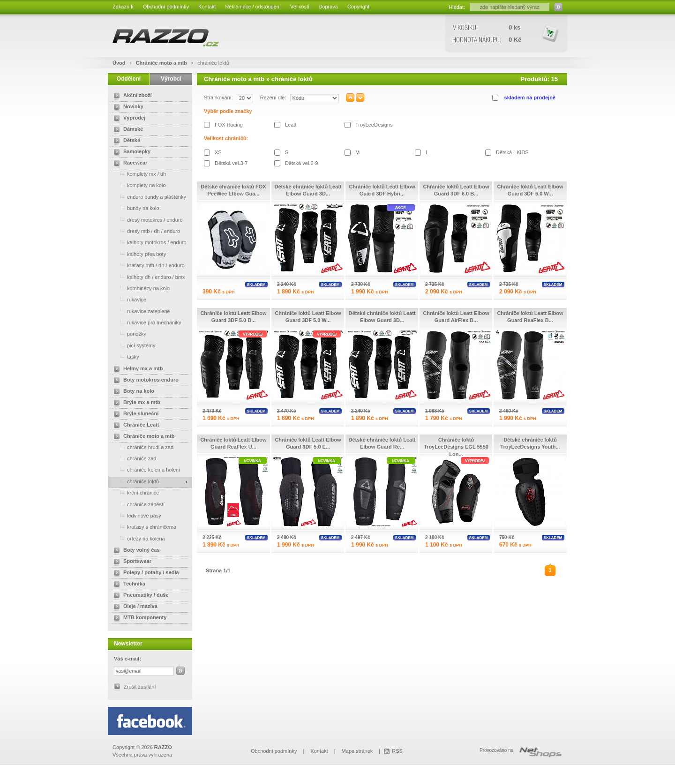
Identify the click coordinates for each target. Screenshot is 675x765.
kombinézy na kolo (140, 288)
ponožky (128, 333)
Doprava (328, 6)
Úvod (119, 63)
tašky (124, 356)
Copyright (358, 6)
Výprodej (127, 118)
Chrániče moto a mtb (161, 63)
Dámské (126, 130)
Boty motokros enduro (144, 380)
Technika (127, 584)
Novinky (126, 107)
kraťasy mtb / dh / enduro (147, 265)
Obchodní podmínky (166, 6)
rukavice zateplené (140, 311)
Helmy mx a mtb (136, 369)
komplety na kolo (138, 185)
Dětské (125, 141)
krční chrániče (134, 492)
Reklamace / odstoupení (253, 6)
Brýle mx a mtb (135, 403)
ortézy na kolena (137, 538)
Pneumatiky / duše (139, 596)
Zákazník (123, 6)
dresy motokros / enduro (146, 220)
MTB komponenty (138, 618)
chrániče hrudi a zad (141, 447)
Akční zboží (131, 96)
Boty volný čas (135, 551)
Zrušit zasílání (140, 687)
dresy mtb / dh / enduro (145, 231)
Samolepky (130, 152)
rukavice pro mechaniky (145, 322)
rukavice (128, 299)
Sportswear (130, 562)
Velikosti (299, 6)
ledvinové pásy (135, 515)
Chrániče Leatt (134, 425)
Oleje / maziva (134, 607)
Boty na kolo (132, 392)
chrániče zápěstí (137, 504)
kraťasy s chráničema (143, 527)
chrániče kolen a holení (145, 469)
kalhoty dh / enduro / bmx (147, 277)
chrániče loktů (213, 63)
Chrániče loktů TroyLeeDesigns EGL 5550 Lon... (456, 447)
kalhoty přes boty (138, 254)
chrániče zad (133, 458)
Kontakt (207, 6)
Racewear (128, 163)
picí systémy (133, 345)
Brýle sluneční (134, 414)
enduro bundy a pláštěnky (148, 197)
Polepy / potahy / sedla (144, 573)
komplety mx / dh (138, 174)
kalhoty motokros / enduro (148, 242)
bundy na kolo (134, 208)
